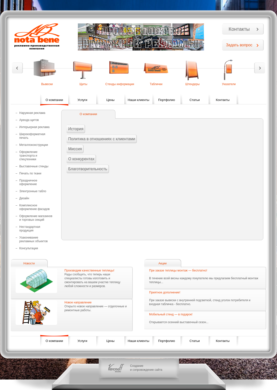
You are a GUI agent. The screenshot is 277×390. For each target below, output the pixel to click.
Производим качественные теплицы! (89, 270)
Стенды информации (119, 84)
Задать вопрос (239, 45)
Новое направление (78, 302)
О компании (54, 100)
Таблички (156, 84)
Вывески (47, 84)
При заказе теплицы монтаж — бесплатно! (178, 270)
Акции (162, 263)
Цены (110, 100)
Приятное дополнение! (164, 292)
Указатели (229, 84)
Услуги (82, 100)
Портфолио (166, 100)
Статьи (194, 100)
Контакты (239, 29)
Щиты (83, 84)
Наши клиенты (138, 100)
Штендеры (192, 84)
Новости (29, 263)
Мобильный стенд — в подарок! (170, 314)
